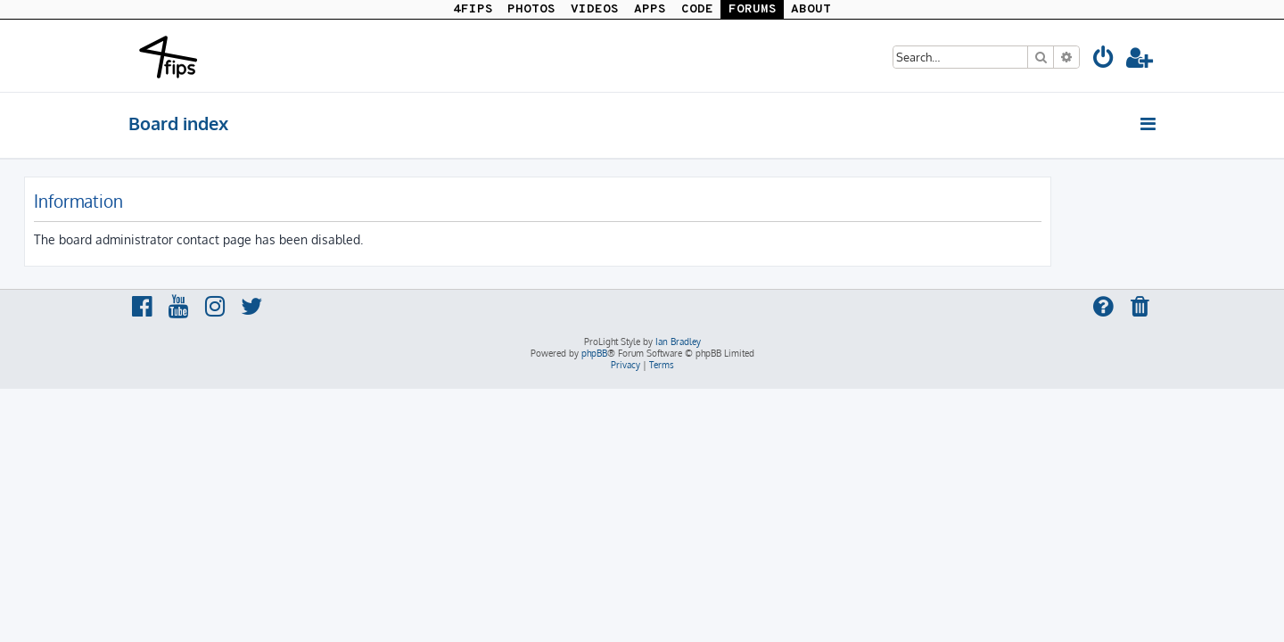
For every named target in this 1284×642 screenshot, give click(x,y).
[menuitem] (1104, 60)
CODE (697, 9)
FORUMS (752, 9)
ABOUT (811, 9)
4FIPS (473, 9)
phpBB (594, 353)
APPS (650, 9)
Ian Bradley (678, 341)
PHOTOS (531, 9)
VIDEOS (595, 9)
